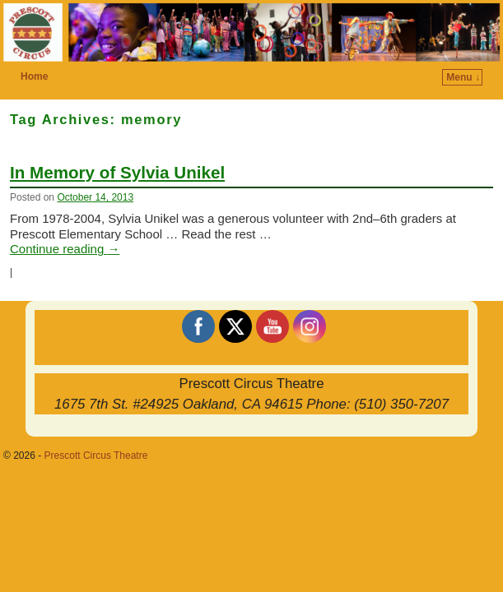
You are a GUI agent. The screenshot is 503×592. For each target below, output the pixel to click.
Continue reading (64, 249)
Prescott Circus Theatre (96, 455)
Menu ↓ (463, 77)
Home (34, 76)
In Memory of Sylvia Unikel (117, 172)
